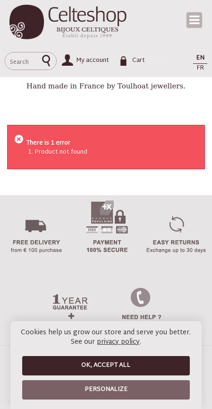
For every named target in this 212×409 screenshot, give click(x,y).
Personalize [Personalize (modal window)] (106, 389)
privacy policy (118, 342)
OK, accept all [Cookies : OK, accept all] (105, 365)
